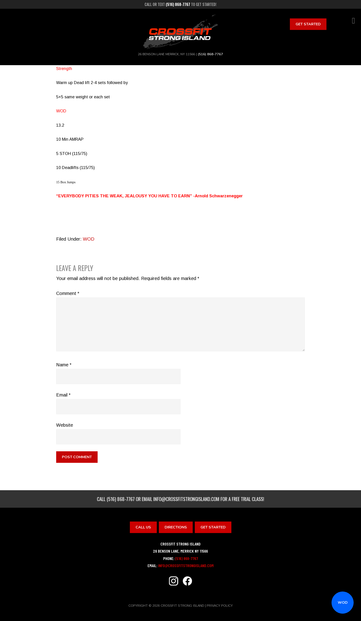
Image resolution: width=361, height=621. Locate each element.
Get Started (308, 24)
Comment (67, 293)
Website (64, 425)
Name (63, 364)
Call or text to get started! (180, 4)
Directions (176, 527)
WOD (343, 602)
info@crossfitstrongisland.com (186, 498)
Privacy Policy (220, 605)
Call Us (143, 527)
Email (63, 394)
